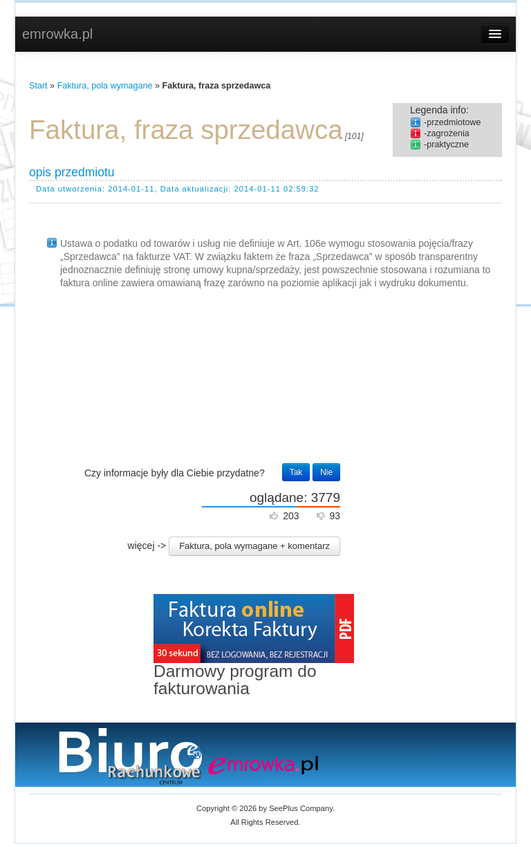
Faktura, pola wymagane (105, 86)
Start (38, 86)
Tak (296, 472)
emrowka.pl (57, 33)
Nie (326, 472)
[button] (254, 546)
